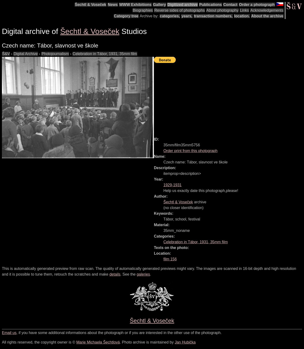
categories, (170, 16)
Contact (230, 5)
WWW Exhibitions (135, 5)
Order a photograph (257, 5)
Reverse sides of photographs (179, 10)
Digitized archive (182, 5)
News (113, 5)
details (114, 274)
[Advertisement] (229, 98)
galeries (143, 274)
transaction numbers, (213, 16)
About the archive (267, 16)
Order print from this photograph (190, 151)
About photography (222, 10)
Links (244, 10)
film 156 (170, 259)
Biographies (143, 10)
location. (242, 16)
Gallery (159, 5)
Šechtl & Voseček (90, 5)
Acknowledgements (266, 10)
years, (186, 16)
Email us (9, 333)
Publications (210, 5)
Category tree (126, 16)
